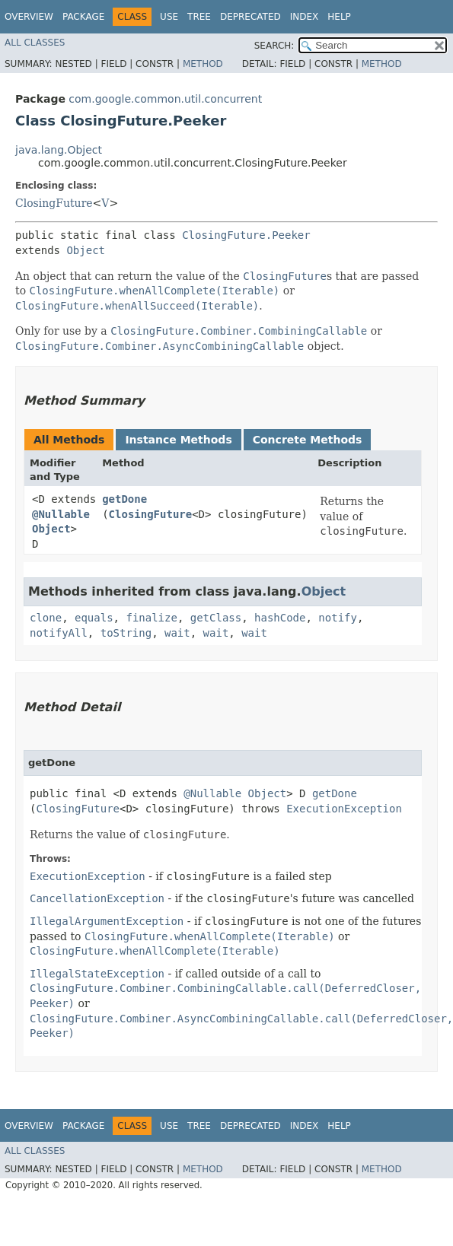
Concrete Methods (307, 440)
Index (304, 16)
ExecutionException (344, 809)
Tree (199, 16)
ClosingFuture (54, 203)
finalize (151, 618)
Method (203, 64)
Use (169, 16)
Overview (29, 16)
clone (46, 618)
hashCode (279, 618)
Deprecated (250, 16)
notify (337, 618)
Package (83, 16)
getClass (215, 618)
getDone (124, 499)
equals (94, 618)
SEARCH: (274, 45)
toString (126, 633)
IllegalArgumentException (106, 921)
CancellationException (97, 898)
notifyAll (59, 633)
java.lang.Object (58, 150)
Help (339, 16)
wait (177, 633)
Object (85, 250)
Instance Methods (178, 440)
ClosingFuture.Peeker (246, 235)
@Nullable (61, 514)
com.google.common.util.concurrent (165, 99)
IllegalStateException (97, 974)
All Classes (35, 42)
